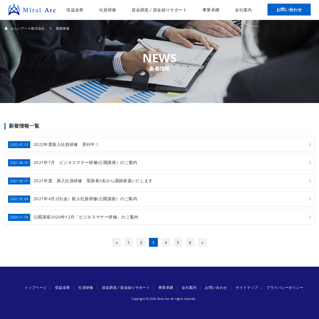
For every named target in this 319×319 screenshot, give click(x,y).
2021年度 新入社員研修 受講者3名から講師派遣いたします (80, 181)
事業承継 (210, 9)
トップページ (35, 287)
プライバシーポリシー (284, 287)
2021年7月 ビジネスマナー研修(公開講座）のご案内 (72, 162)
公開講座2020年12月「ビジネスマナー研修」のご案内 (73, 217)
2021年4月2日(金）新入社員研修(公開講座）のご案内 (72, 199)
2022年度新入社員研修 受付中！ (53, 144)
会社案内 (243, 9)
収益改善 (74, 9)
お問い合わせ (289, 9)
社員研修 (107, 9)
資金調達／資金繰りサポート (159, 9)
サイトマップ (247, 287)
